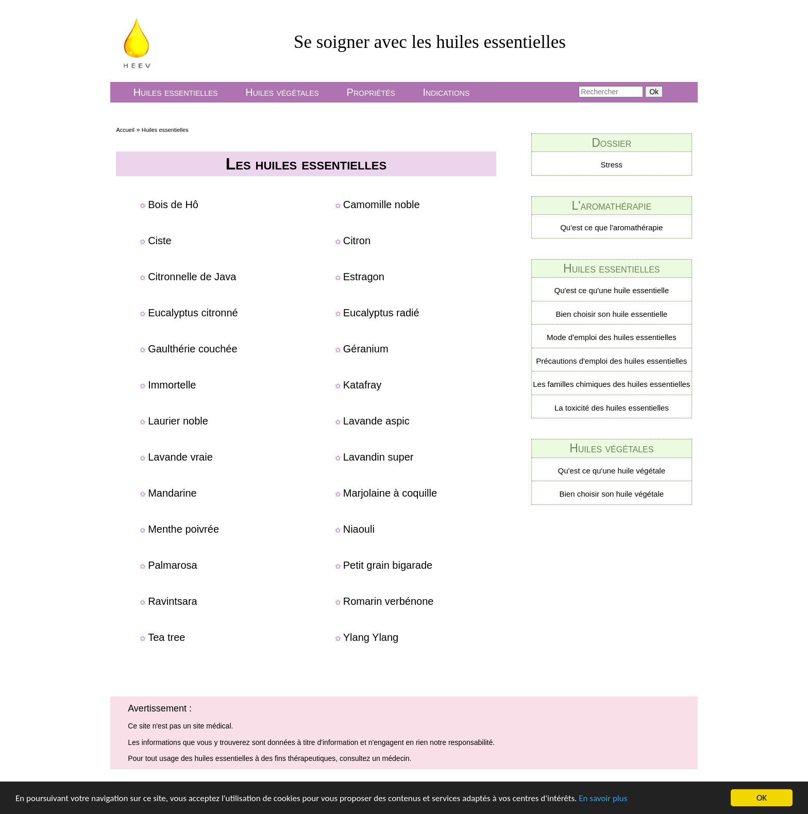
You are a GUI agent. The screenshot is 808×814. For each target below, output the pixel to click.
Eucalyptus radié (381, 312)
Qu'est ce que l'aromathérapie (611, 227)
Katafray (362, 385)
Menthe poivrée (183, 529)
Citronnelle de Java (192, 276)
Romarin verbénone (388, 601)
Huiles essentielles (175, 92)
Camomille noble (381, 204)
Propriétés (371, 92)
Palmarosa (172, 565)
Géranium (366, 348)
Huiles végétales (282, 92)
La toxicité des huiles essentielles (611, 407)
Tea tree (166, 637)
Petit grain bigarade (387, 565)
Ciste (160, 240)
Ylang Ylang (371, 637)
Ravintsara (172, 601)
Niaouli (359, 529)
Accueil (125, 130)
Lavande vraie (180, 457)
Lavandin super (378, 457)
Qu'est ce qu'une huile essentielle (611, 290)
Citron (357, 240)
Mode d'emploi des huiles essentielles (611, 337)
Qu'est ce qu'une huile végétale (611, 470)
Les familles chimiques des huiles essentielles (611, 384)
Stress (612, 164)
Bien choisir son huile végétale (611, 493)
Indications (446, 92)
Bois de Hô (173, 204)
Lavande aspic (376, 421)
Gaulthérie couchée (192, 348)
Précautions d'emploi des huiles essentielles (611, 361)
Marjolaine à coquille (390, 493)
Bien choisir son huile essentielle (611, 314)
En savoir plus (603, 801)
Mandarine (172, 493)
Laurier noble (178, 421)
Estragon (363, 276)
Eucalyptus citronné (193, 312)
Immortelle (172, 385)
